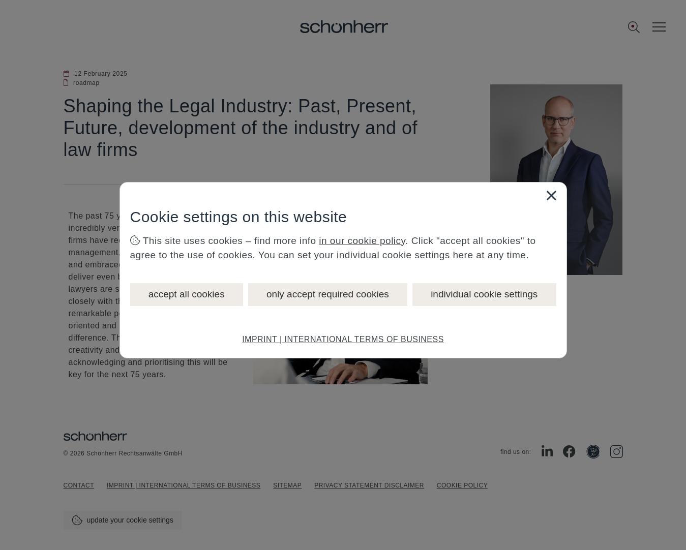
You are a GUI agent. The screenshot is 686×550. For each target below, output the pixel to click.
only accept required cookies (327, 294)
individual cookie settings (484, 294)
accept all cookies (186, 294)
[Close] (551, 195)
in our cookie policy (362, 240)
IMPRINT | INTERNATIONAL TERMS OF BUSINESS (343, 339)
